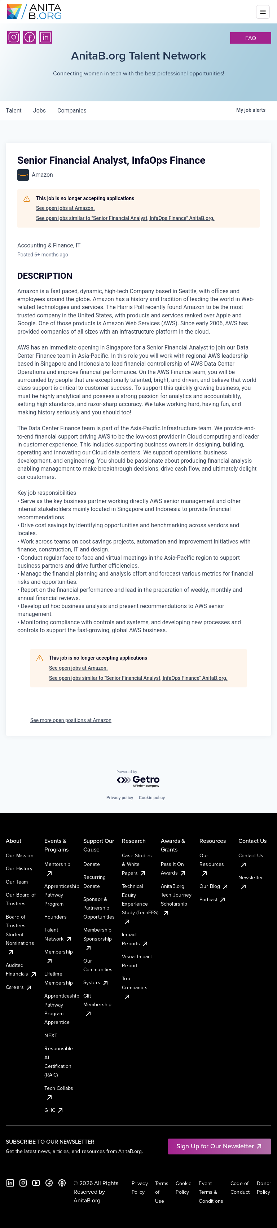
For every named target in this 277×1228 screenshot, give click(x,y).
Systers (96, 982)
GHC (53, 1110)
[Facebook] (30, 37)
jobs (39, 110)
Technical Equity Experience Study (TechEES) (140, 904)
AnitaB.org (87, 1200)
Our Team (17, 881)
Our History (19, 868)
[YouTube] (36, 1183)
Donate (91, 864)
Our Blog (214, 886)
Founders (55, 916)
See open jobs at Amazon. (65, 208)
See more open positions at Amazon (70, 720)
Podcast (212, 899)
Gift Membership (97, 1004)
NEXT (50, 1035)
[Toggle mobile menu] (263, 12)
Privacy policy (119, 797)
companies (72, 110)
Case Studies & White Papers (137, 864)
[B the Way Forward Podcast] (62, 1183)
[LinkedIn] (45, 37)
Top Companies (134, 987)
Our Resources (211, 864)
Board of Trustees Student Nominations (20, 934)
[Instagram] (14, 37)
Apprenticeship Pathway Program (61, 895)
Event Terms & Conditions (211, 1192)
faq (250, 38)
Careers (19, 987)
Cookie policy (152, 797)
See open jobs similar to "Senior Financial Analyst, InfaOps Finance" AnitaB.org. (125, 218)
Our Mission (20, 855)
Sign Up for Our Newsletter (219, 1145)
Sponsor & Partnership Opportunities (99, 907)
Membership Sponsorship (97, 938)
